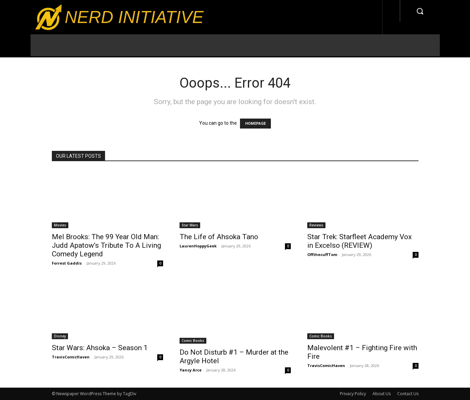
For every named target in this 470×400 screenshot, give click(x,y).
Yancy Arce (191, 370)
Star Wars (190, 225)
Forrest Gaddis (67, 263)
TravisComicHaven (71, 356)
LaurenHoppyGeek (198, 245)
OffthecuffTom (322, 254)
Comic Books (193, 340)
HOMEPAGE (255, 123)
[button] (420, 11)
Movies (60, 225)
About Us (381, 394)
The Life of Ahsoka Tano (219, 237)
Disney (60, 336)
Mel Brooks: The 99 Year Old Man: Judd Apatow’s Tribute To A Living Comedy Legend (106, 245)
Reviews (316, 225)
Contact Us (408, 394)
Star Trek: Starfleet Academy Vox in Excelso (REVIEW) (359, 241)
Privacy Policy (353, 394)
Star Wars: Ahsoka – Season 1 (100, 348)
